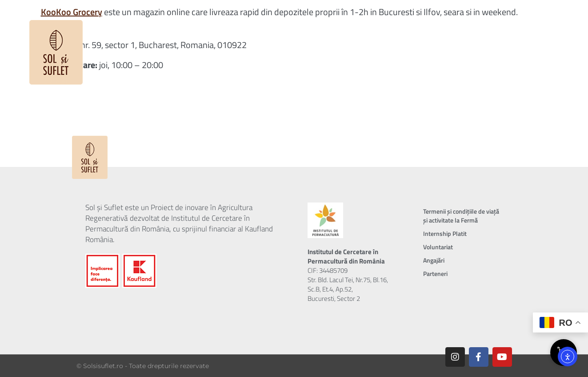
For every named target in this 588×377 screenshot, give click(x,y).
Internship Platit (445, 233)
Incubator (390, 20)
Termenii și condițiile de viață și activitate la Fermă (461, 216)
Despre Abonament (276, 20)
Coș (541, 20)
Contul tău (497, 20)
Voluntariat (438, 246)
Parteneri (435, 273)
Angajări (433, 260)
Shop (341, 20)
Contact (445, 20)
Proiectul (198, 20)
